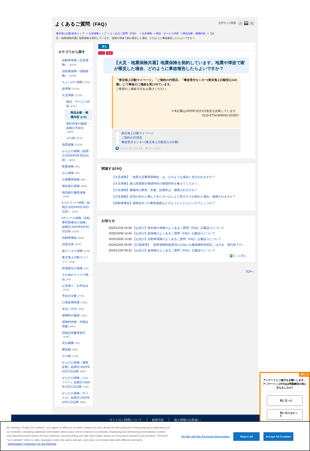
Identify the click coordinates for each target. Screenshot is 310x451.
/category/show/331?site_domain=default (59, 251)
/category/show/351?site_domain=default (59, 333)
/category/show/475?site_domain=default (59, 378)
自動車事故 (73, 237)
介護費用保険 (74, 179)
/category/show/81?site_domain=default (59, 186)
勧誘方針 (158, 420)
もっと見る (239, 255)
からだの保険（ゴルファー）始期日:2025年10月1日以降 (76, 382)
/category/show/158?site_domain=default (59, 173)
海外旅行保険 (74, 186)
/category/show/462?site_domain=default (59, 362)
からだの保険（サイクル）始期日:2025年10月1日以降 (76, 397)
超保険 (71, 88)
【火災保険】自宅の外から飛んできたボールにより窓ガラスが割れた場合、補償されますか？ (174, 196)
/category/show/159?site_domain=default (59, 244)
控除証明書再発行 (74, 334)
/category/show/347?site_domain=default (59, 322)
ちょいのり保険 (76, 82)
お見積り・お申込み (75, 287)
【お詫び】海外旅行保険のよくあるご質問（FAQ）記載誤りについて (178, 227)
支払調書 (71, 343)
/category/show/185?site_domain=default (59, 71)
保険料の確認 (74, 315)
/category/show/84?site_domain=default (59, 151)
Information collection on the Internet (32, 444)
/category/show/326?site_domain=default (59, 238)
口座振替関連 (74, 302)
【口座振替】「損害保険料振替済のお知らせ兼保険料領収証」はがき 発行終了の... (188, 244)
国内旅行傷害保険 (74, 194)
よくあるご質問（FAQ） (124, 33)
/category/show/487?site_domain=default (59, 393)
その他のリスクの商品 (75, 277)
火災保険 (147, 33)
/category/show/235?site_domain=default (63, 123)
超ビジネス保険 (76, 250)
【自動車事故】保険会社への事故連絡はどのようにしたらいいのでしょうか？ (163, 203)
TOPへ (250, 271)
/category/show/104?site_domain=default (59, 88)
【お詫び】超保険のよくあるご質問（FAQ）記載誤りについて (174, 233)
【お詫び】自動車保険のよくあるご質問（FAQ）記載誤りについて (177, 239)
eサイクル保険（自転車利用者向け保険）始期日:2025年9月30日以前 (76, 224)
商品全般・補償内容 (194, 33)
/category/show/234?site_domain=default (63, 101)
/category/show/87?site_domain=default (59, 144)
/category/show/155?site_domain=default (59, 166)
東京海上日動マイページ (75, 259)
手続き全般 (73, 295)
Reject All (246, 436)
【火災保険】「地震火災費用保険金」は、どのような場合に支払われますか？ (163, 177)
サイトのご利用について (125, 420)
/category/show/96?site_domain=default (59, 95)
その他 (74, 138)
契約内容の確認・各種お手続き (78, 127)
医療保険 (71, 166)
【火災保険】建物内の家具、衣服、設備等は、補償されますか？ (154, 190)
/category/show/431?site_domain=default (59, 179)
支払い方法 (73, 308)
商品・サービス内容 (167, 33)
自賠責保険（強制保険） (75, 73)
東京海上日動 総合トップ (70, 33)
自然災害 (71, 244)
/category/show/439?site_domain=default (59, 257)
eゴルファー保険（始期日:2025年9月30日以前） (76, 207)
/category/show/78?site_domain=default (59, 192)
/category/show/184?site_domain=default (59, 60)
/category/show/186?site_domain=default (59, 82)
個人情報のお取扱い (187, 420)
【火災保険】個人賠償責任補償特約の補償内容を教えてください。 (156, 183)
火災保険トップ (97, 33)
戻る (104, 46)
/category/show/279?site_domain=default (59, 202)
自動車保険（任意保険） (75, 62)
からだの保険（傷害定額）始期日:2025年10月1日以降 (76, 367)
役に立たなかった (289, 414)
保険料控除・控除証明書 (75, 324)
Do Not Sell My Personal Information (205, 436)
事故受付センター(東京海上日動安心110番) (149, 142)
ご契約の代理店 (131, 137)
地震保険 (72, 144)
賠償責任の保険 (75, 268)
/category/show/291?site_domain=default (59, 218)
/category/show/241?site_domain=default (63, 138)
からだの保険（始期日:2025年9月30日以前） (75, 155)
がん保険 (71, 173)
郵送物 (70, 349)
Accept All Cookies (278, 436)
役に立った (286, 400)
